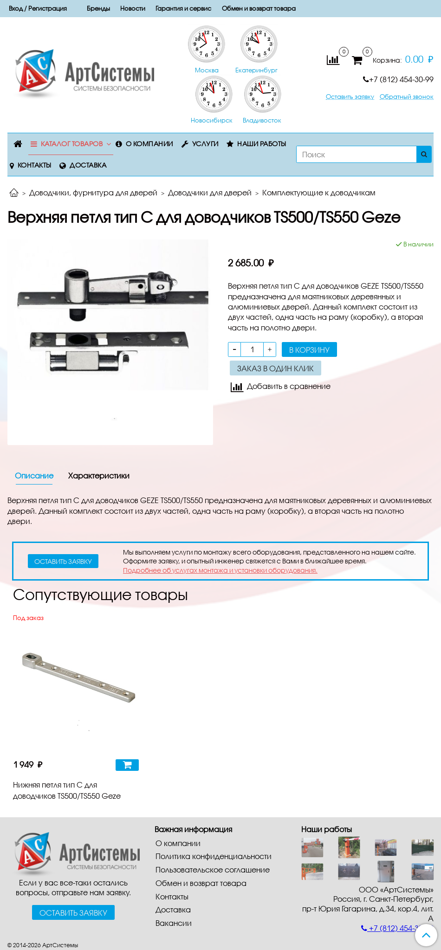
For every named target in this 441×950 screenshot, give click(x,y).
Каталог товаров (72, 144)
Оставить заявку (350, 97)
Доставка (88, 165)
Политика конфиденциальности (214, 856)
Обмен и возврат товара (259, 8)
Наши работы (261, 144)
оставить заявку (63, 561)
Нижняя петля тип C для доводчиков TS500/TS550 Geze (67, 790)
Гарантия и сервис (183, 8)
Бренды (98, 8)
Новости (132, 8)
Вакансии (174, 922)
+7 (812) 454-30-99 (398, 79)
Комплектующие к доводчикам (319, 192)
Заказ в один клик (275, 368)
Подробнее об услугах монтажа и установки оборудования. (220, 570)
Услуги (205, 144)
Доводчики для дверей (210, 192)
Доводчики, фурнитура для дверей (93, 192)
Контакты (35, 165)
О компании (149, 144)
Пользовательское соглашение (213, 869)
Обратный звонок (407, 97)
